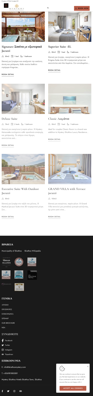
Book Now (82, 8)
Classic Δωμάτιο (58, 121)
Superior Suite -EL (59, 47)
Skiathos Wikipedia (32, 250)
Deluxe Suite (9, 121)
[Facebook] (2, 391)
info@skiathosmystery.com (15, 367)
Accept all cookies (73, 388)
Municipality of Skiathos (12, 250)
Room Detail (8, 74)
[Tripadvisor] (20, 391)
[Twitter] (8, 391)
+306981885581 (10, 373)
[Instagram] (14, 391)
